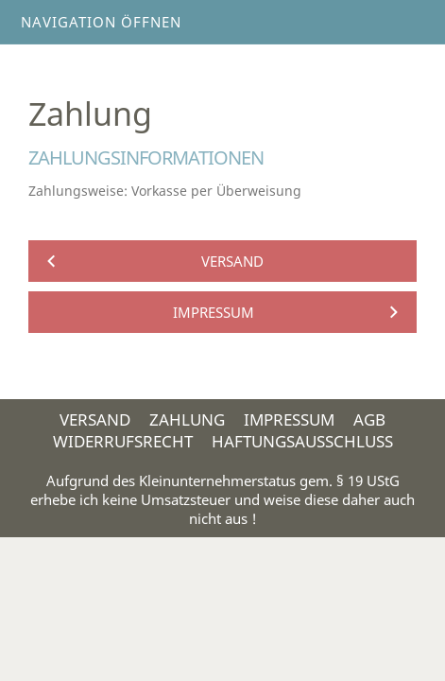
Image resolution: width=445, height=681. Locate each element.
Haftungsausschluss (302, 441)
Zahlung (187, 419)
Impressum (289, 419)
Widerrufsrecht (123, 441)
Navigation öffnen (101, 21)
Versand (95, 419)
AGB (369, 419)
